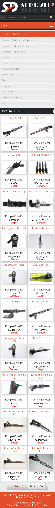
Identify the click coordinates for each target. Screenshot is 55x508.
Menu (5, 25)
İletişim (45, 505)
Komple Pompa (10, 74)
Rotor (5, 80)
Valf (4, 103)
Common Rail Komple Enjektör (18, 40)
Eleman (6, 57)
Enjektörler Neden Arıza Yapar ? (27, 503)
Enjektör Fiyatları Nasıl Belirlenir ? (22, 505)
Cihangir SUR (33, 497)
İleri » (32, 486)
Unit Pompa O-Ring (12, 97)
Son (42, 486)
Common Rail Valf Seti (13, 51)
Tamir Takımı (8, 91)
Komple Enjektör (10, 69)
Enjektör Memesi (10, 63)
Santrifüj (6, 86)
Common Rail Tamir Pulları (15, 46)
